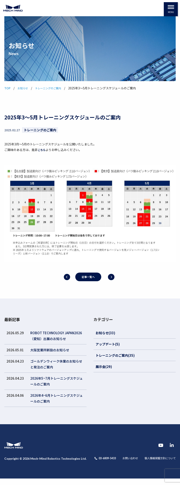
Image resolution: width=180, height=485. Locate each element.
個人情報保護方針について (78, 465)
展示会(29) (104, 366)
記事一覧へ (88, 277)
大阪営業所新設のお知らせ (49, 350)
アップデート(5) (108, 344)
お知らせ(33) (105, 333)
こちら (42, 150)
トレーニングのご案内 (40, 130)
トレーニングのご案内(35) (115, 355)
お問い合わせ (44, 465)
